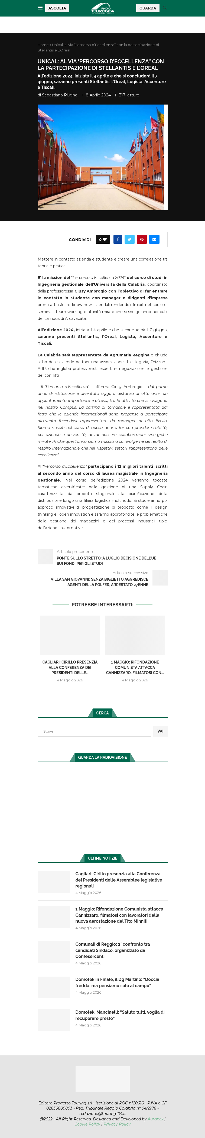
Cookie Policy (87, 1124)
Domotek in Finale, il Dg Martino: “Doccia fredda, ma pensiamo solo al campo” (118, 982)
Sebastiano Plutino (59, 95)
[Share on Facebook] (117, 239)
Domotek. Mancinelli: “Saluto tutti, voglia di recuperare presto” (120, 1015)
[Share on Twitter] (130, 239)
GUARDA (147, 8)
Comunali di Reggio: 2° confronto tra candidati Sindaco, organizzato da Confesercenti (113, 950)
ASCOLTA (57, 8)
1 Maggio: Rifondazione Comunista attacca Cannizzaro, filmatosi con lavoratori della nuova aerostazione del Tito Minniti (120, 915)
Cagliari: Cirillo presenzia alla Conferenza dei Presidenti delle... (70, 667)
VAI (160, 731)
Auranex (155, 1119)
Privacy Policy (117, 1124)
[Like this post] (105, 239)
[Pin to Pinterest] (142, 239)
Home (43, 45)
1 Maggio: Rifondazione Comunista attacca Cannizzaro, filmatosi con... (135, 667)
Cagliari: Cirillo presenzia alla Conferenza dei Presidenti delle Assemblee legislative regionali (119, 880)
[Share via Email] (154, 239)
